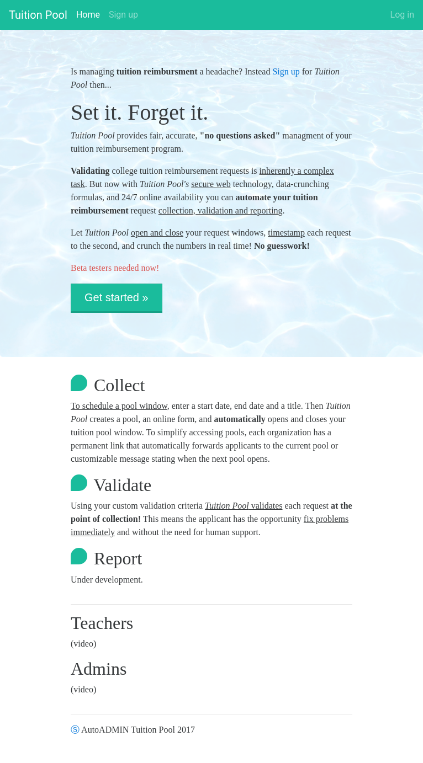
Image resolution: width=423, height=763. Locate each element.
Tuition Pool (38, 15)
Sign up (123, 14)
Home (88, 14)
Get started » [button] (116, 297)
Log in (402, 14)
